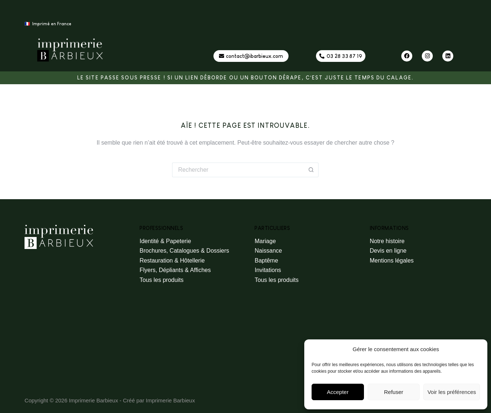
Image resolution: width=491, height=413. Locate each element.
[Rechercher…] (238, 170)
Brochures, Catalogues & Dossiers (184, 251)
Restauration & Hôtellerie (172, 260)
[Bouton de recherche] (311, 170)
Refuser (393, 392)
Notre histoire (387, 241)
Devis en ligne (388, 251)
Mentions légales (392, 260)
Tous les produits (161, 280)
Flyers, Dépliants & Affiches (175, 270)
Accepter (338, 392)
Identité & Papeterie (165, 241)
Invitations (267, 270)
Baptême (266, 260)
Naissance (268, 251)
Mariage (265, 241)
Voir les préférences (451, 392)
